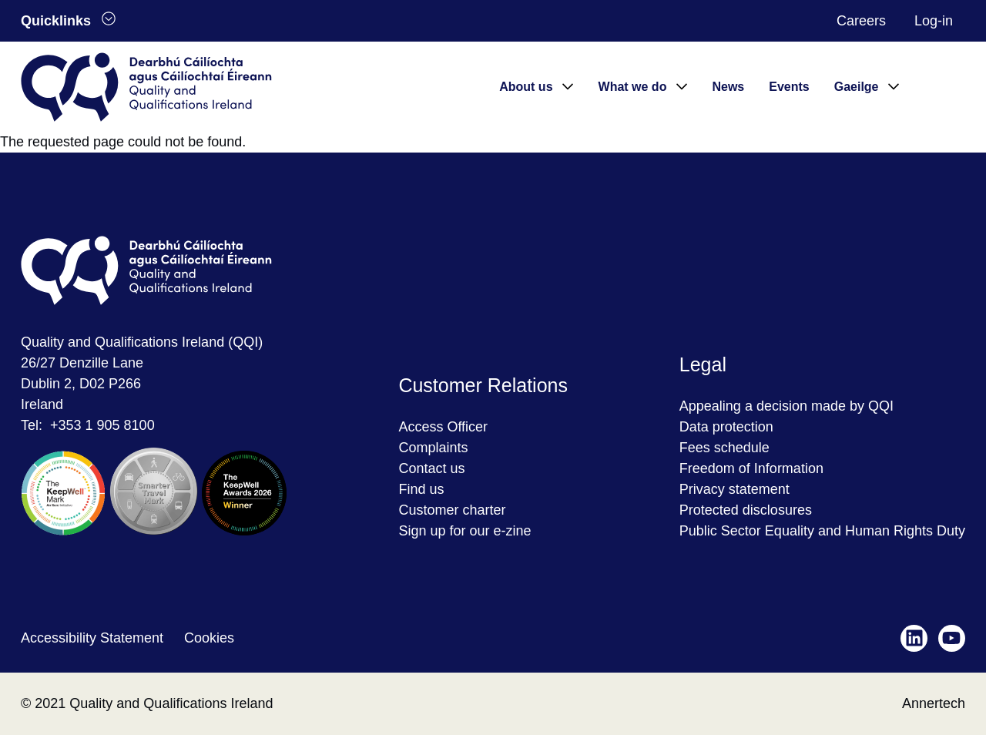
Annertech (933, 703)
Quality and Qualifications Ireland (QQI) (142, 342)
